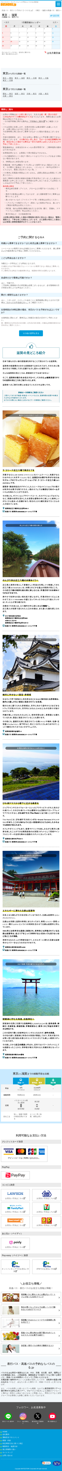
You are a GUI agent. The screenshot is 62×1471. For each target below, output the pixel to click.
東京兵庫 (8, 80)
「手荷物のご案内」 (36, 121)
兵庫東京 (8, 96)
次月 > (55, 22)
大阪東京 (43, 94)
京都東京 (32, 94)
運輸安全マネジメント (10, 1437)
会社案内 (5, 1434)
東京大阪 (43, 78)
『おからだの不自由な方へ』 (17, 302)
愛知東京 (8, 94)
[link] (46, 1463)
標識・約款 (6, 1440)
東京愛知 (8, 78)
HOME (4, 1432)
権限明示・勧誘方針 (10, 1446)
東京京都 (32, 78)
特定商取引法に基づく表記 (12, 1443)
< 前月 (6, 22)
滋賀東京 (20, 94)
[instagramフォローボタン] (23, 1416)
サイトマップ (7, 1452)
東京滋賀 (20, 78)
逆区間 (54, 16)
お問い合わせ (7, 1455)
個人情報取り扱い (9, 1449)
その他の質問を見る (31, 333)
